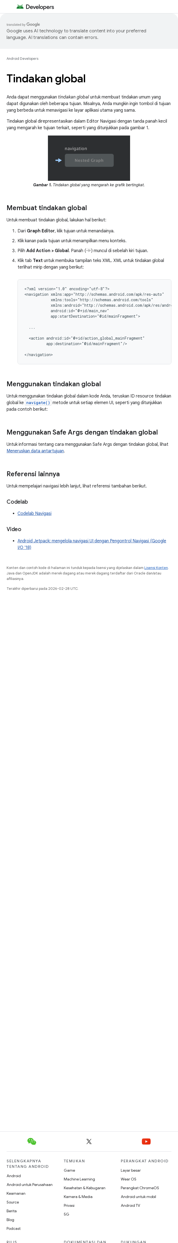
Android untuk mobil (138, 1196)
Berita (12, 1210)
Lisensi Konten (156, 567)
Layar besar (131, 1170)
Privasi (69, 1205)
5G (66, 1214)
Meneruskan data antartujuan (35, 451)
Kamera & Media (78, 1196)
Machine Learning (79, 1179)
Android (14, 1175)
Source (13, 1202)
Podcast (14, 1228)
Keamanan (16, 1193)
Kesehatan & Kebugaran (84, 1187)
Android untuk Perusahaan (30, 1184)
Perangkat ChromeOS (140, 1187)
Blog (10, 1219)
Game (69, 1170)
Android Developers (22, 58)
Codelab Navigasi (34, 513)
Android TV (130, 1205)
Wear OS (128, 1179)
